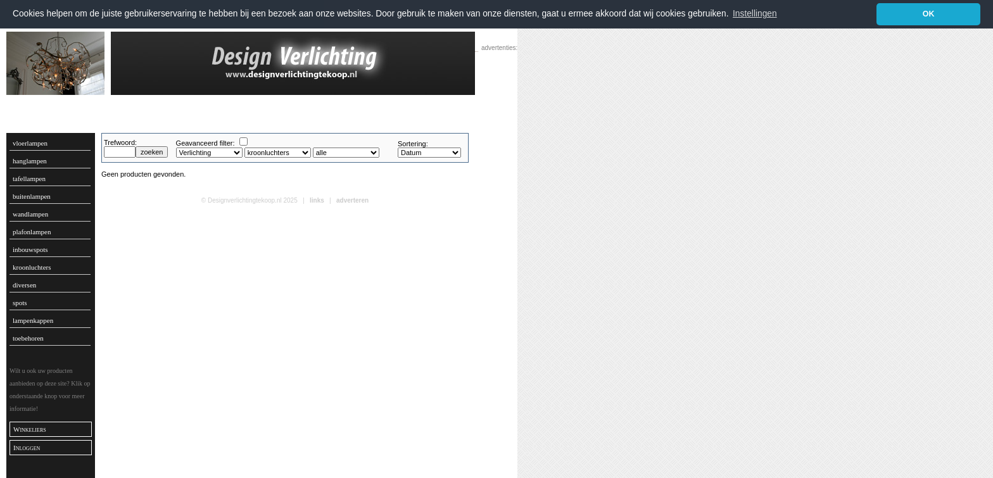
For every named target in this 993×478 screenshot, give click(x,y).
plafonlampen (32, 231)
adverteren (352, 199)
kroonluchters (32, 266)
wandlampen (30, 213)
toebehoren (28, 337)
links (317, 199)
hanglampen (30, 160)
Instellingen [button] (755, 13)
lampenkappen (33, 320)
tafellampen (29, 178)
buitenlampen (32, 195)
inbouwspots (30, 249)
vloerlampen (30, 142)
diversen (24, 284)
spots (20, 302)
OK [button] (929, 13)
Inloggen (26, 447)
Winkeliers (29, 428)
